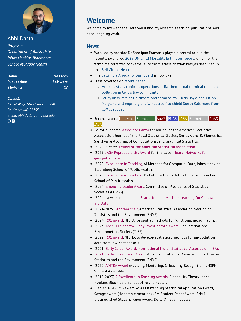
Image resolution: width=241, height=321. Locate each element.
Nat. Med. (127, 118)
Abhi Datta (20, 38)
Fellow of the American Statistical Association (157, 146)
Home (12, 76)
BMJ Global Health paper (121, 69)
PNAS (173, 118)
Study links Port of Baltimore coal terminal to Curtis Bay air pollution (159, 97)
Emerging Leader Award (125, 186)
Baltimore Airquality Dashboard (127, 75)
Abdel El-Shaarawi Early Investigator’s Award (142, 225)
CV (66, 87)
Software (60, 81)
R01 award (114, 237)
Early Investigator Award (126, 254)
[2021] (100, 254)
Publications (18, 81)
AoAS (161, 118)
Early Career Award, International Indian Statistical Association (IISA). (162, 248)
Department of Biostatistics (30, 51)
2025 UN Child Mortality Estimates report (159, 58)
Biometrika (145, 118)
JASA (183, 118)
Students (15, 87)
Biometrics (198, 118)
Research (60, 76)
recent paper (134, 81)
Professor (15, 45)
